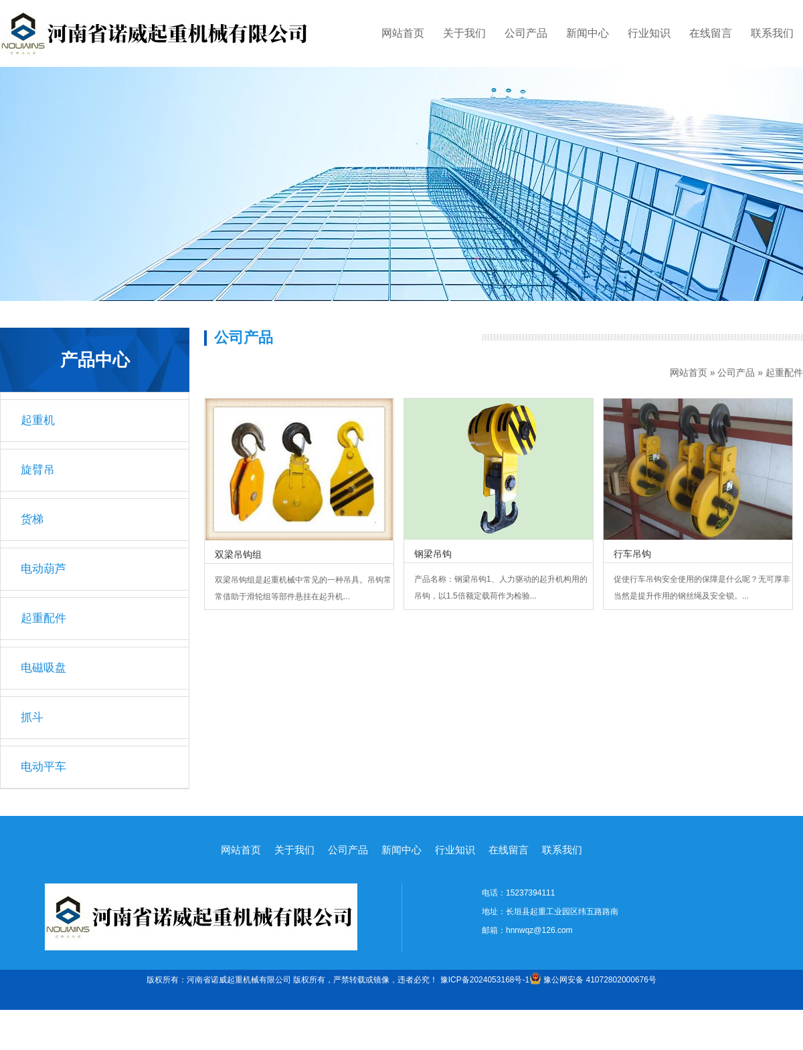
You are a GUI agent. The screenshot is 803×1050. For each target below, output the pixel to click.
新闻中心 (587, 33)
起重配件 (784, 372)
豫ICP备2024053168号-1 (484, 979)
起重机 (38, 420)
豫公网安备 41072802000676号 (592, 979)
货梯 (32, 519)
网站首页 (402, 33)
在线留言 (710, 33)
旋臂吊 (38, 469)
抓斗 (32, 717)
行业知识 (649, 33)
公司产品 (526, 33)
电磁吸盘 (43, 667)
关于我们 (464, 33)
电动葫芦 (43, 568)
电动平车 (43, 766)
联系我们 (772, 33)
